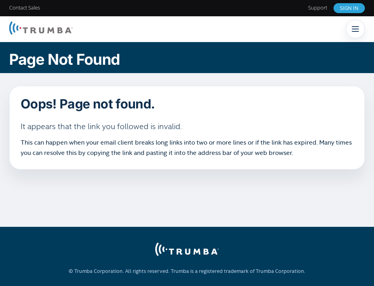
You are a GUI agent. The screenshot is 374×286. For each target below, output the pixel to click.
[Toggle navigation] (355, 29)
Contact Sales (24, 7)
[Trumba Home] (41, 28)
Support (317, 7)
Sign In (349, 8)
